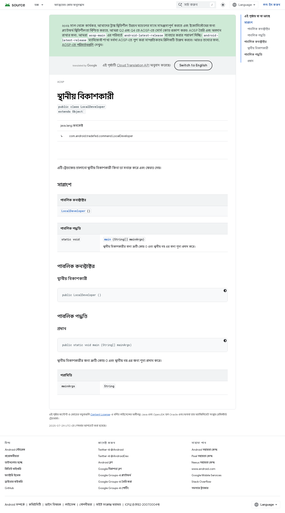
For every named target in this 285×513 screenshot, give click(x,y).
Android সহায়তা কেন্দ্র (204, 449)
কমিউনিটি (35, 504)
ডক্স (37, 5)
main (107, 239)
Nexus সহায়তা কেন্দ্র (203, 462)
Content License (100, 414)
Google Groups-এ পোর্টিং (113, 488)
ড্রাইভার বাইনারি (14, 481)
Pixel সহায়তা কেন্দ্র (202, 456)
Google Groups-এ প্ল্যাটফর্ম (114, 475)
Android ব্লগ (105, 462)
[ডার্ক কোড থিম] (225, 290)
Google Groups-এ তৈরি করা (115, 481)
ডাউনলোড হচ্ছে (13, 462)
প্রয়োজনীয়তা (12, 456)
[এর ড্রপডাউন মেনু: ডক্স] (44, 5)
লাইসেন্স (70, 504)
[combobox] (196, 4)
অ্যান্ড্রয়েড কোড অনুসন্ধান (69, 5)
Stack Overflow (201, 481)
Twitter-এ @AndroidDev (113, 456)
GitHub (9, 488)
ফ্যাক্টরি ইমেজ (12, 475)
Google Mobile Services (206, 475)
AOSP (60, 82)
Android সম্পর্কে (15, 504)
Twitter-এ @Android (111, 449)
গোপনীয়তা (85, 504)
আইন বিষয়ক (53, 504)
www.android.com (203, 469)
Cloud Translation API (133, 65)
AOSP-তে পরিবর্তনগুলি (78, 45)
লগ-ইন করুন (271, 5)
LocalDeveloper (73, 211)
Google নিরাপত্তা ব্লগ (110, 469)
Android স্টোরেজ (15, 449)
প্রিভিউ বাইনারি (13, 469)
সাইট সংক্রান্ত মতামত (108, 504)
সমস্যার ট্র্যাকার (200, 488)
